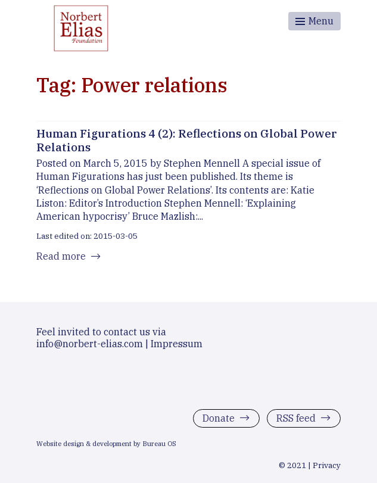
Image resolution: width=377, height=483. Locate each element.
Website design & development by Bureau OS (106, 444)
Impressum (176, 344)
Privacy (327, 465)
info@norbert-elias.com (89, 344)
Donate (218, 418)
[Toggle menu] (314, 21)
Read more (61, 256)
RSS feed (296, 418)
